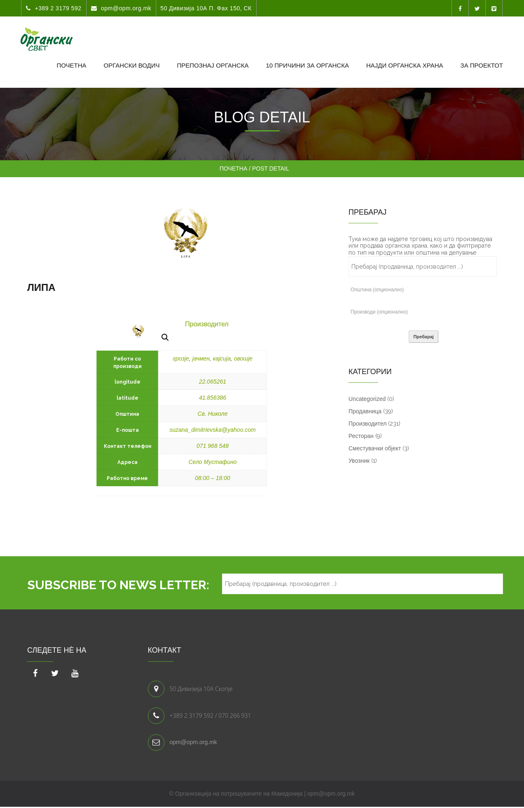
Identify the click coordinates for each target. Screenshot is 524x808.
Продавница (365, 411)
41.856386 (212, 397)
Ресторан (361, 436)
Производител (207, 324)
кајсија (222, 358)
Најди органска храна (404, 65)
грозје (181, 358)
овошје (243, 358)
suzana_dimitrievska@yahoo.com (212, 429)
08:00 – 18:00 (212, 478)
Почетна (71, 65)
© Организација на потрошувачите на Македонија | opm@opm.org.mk (262, 793)
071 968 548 (212, 446)
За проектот (482, 65)
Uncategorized (367, 399)
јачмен (201, 358)
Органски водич (132, 65)
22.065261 (212, 381)
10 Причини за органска (307, 65)
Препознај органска (212, 65)
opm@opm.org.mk (193, 742)
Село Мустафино (212, 462)
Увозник (359, 460)
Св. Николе (213, 413)
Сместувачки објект (375, 448)
